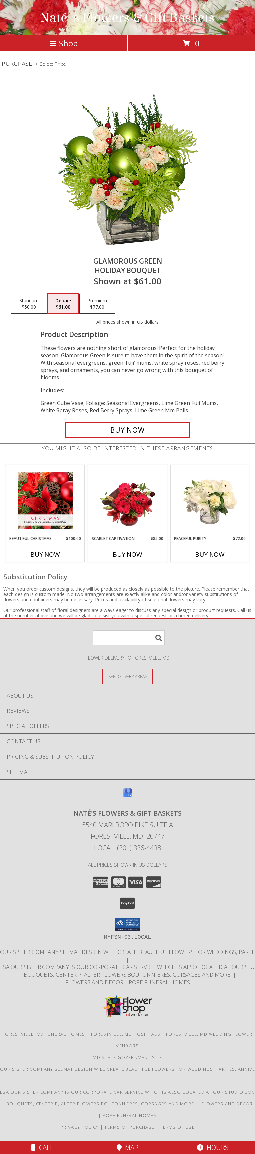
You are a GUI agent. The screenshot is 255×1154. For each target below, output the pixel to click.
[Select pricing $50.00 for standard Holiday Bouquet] (29, 304)
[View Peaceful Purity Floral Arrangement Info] (210, 500)
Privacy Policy (79, 1127)
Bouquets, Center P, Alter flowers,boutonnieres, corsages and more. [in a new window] (128, 974)
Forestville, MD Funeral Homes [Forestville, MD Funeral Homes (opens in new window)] (44, 1034)
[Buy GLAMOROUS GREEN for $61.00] (127, 430)
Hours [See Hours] (213, 1147)
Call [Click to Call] (42, 1147)
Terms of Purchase (129, 1127)
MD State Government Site (127, 1057)
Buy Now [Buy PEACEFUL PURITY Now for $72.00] (210, 554)
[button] (127, 924)
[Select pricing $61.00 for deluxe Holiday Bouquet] (63, 304)
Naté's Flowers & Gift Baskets (128, 17)
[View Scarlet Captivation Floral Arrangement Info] (127, 500)
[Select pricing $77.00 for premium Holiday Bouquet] (97, 304)
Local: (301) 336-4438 (127, 847)
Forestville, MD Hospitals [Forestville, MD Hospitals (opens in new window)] (126, 1034)
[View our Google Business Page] (127, 796)
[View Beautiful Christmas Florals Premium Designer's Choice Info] (45, 500)
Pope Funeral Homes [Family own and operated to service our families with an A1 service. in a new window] (159, 982)
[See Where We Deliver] (127, 676)
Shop (64, 43)
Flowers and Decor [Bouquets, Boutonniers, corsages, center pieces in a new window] (95, 982)
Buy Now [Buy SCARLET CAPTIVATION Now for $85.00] (127, 554)
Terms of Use (177, 1127)
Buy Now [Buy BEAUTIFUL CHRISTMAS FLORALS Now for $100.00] (45, 554)
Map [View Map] (127, 1147)
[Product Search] (129, 637)
